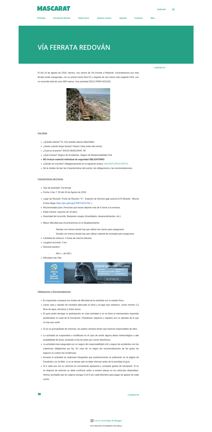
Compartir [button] (159, 67)
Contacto (138, 18)
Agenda (122, 18)
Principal (41, 18)
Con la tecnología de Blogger (106, 420)
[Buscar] (161, 9)
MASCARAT (53, 9)
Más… (153, 18)
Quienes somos (104, 18)
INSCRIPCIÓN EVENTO (116, 164)
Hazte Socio (83, 18)
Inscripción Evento (61, 18)
